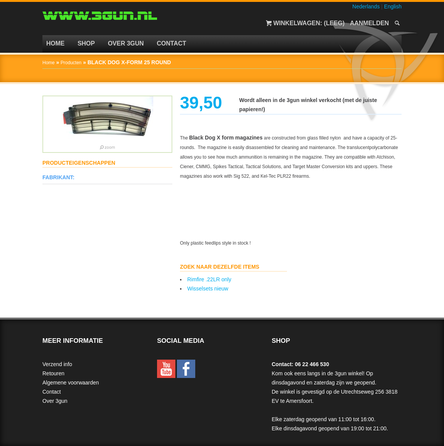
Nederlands (366, 6)
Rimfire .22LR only (209, 279)
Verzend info (57, 364)
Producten (71, 62)
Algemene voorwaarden (70, 383)
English (393, 6)
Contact (171, 43)
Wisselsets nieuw (207, 288)
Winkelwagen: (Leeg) (309, 23)
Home (55, 43)
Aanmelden (369, 23)
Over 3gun (126, 43)
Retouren (53, 373)
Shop (86, 43)
